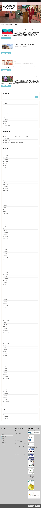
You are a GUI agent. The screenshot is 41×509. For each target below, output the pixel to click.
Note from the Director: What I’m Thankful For (25, 44)
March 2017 (5, 300)
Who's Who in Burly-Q (6, 125)
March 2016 (5, 311)
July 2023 (4, 194)
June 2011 (5, 384)
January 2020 (5, 252)
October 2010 (5, 399)
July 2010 (4, 403)
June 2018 (5, 282)
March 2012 (5, 369)
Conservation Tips (6, 110)
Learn (4, 118)
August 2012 (5, 363)
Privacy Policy (7, 507)
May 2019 (4, 265)
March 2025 (5, 169)
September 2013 (6, 344)
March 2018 (5, 288)
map (15, 436)
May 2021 (4, 227)
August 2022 (5, 202)
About (3, 440)
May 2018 (4, 284)
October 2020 (5, 238)
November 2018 (5, 277)
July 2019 (4, 261)
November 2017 (5, 292)
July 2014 (4, 334)
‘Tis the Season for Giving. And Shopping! (23, 29)
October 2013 (5, 342)
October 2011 (5, 376)
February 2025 (5, 171)
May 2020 (4, 246)
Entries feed (5, 415)
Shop (3, 446)
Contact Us (3, 442)
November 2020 (5, 236)
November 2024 (5, 175)
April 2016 (5, 309)
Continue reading (6, 53)
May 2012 (4, 367)
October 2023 (5, 190)
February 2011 (5, 392)
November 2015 (5, 317)
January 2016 (5, 313)
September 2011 (6, 378)
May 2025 (4, 165)
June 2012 (5, 365)
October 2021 (5, 219)
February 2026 (5, 154)
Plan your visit (4, 433)
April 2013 (5, 353)
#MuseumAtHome (6, 106)
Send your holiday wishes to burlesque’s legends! (25, 77)
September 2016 (6, 305)
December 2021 (5, 215)
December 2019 (5, 254)
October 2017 (5, 294)
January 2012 (5, 371)
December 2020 (5, 234)
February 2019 (5, 271)
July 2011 (4, 382)
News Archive (25, 46)
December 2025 (5, 158)
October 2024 (5, 177)
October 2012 (5, 361)
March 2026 (5, 152)
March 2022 (5, 211)
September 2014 (6, 332)
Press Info (3, 444)
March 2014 (5, 338)
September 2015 (6, 321)
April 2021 (5, 229)
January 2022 (5, 213)
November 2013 (5, 340)
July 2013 (4, 348)
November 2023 (5, 188)
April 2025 (5, 167)
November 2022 (5, 200)
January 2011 (5, 394)
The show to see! (6, 139)
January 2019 (5, 273)
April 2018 (5, 286)
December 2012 (5, 357)
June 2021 (5, 225)
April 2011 (5, 388)
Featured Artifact (26, 63)
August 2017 (5, 296)
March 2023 (5, 196)
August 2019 (5, 259)
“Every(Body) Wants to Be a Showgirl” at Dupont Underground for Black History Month (17, 137)
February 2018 (5, 290)
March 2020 (5, 250)
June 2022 (5, 206)
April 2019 (5, 267)
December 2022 (5, 198)
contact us (19, 444)
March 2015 (5, 325)
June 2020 (5, 244)
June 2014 (5, 336)
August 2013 (5, 346)
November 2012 (5, 359)
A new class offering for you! (7, 135)
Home (3, 431)
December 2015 (5, 315)
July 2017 (4, 298)
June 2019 (5, 263)
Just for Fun (5, 116)
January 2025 (5, 173)
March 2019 (5, 269)
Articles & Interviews (6, 108)
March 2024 (5, 183)
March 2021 (5, 231)
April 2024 (5, 181)
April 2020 (5, 248)
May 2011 (4, 386)
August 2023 (5, 192)
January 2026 (5, 156)
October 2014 (5, 330)
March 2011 (5, 390)
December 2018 (5, 275)
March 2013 (5, 355)
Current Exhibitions (6, 112)
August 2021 (5, 221)
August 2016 (5, 307)
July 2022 (4, 204)
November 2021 (5, 217)
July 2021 (4, 223)
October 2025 (5, 160)
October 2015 (5, 319)
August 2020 (5, 240)
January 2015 (5, 328)
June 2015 (5, 323)
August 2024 (5, 179)
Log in (4, 413)
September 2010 (6, 401)
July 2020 (4, 242)
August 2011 (5, 380)
